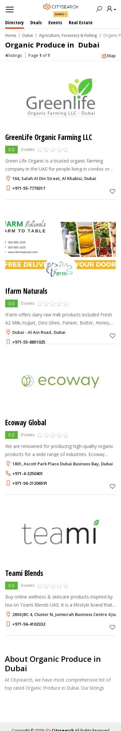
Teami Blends (24, 573)
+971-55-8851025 (28, 342)
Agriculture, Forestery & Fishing (68, 35)
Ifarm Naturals (26, 291)
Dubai (59, 14)
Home (10, 35)
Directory (14, 22)
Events (55, 22)
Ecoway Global (25, 423)
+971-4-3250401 (27, 473)
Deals (36, 22)
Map (108, 56)
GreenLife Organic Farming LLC (48, 137)
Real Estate (81, 22)
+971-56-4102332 (28, 624)
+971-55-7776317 (28, 188)
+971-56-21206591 (29, 483)
